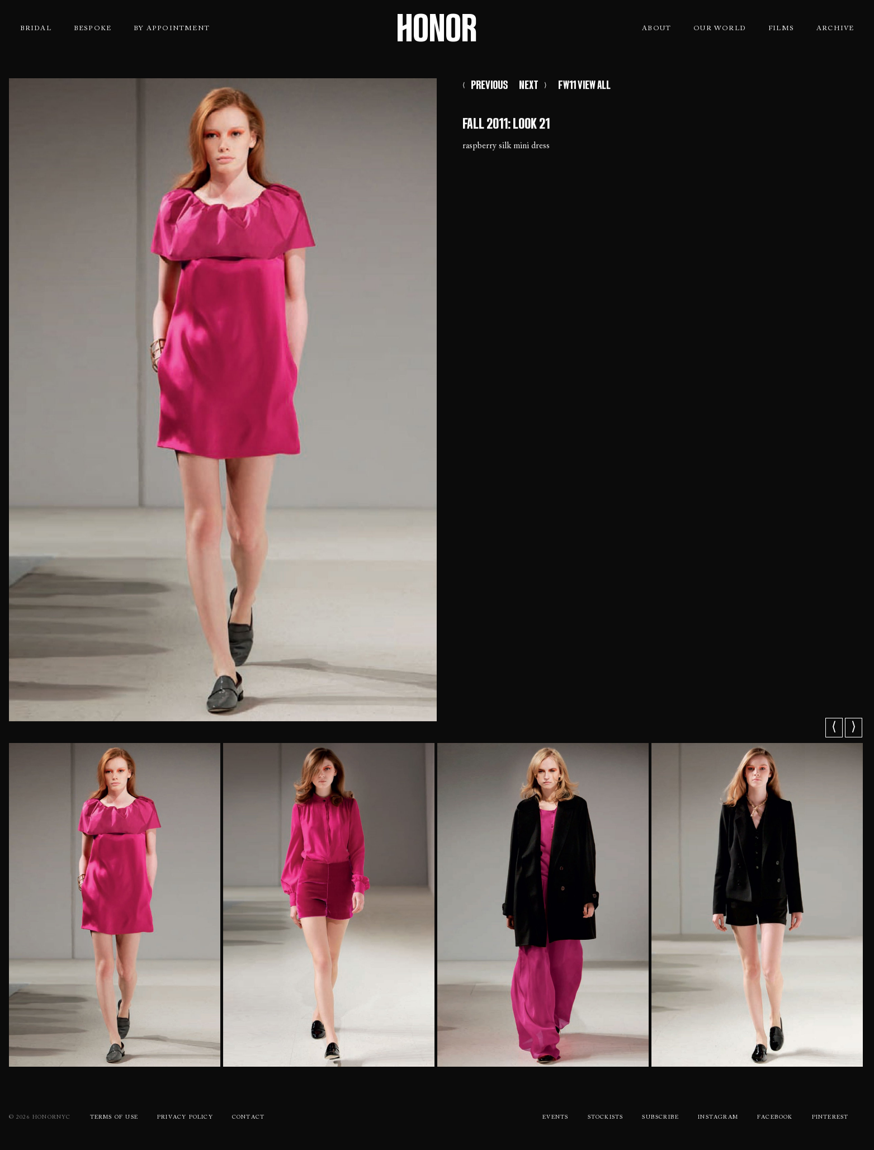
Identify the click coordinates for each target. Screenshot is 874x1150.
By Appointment (172, 28)
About (656, 28)
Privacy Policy (185, 1117)
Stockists (605, 1117)
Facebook (775, 1117)
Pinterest (830, 1117)
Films (781, 28)
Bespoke (92, 28)
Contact (248, 1117)
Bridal (35, 28)
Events (555, 1117)
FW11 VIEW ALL (584, 86)
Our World (719, 28)
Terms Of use (114, 1117)
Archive (835, 28)
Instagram (718, 1117)
